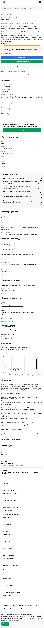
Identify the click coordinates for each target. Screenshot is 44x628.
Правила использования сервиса (11, 565)
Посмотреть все (5, 293)
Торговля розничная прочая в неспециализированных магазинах (19, 312)
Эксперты (5, 521)
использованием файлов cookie (33, 618)
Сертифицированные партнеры (11, 514)
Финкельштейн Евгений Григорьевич (11, 330)
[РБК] (4, 2)
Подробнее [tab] (4, 43)
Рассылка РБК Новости (31, 605)
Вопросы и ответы (7, 595)
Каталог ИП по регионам (9, 562)
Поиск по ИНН (6, 582)
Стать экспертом (7, 497)
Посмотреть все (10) (7, 321)
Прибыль (19, 353)
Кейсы (4, 527)
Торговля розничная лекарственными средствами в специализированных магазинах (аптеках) (21, 317)
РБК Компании (10, 2)
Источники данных (7, 588)
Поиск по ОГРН (6, 578)
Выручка (10, 353)
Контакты (5, 571)
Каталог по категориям (8, 555)
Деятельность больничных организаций (12, 306)
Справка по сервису (8, 575)
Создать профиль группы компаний (12, 507)
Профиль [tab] (3, 71)
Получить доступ (22, 130)
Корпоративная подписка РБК (10, 493)
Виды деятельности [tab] (13, 71)
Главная (3, 14)
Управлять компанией (22, 57)
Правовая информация (27, 608)
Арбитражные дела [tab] (25, 74)
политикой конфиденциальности (11, 620)
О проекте (5, 483)
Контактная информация (9, 605)
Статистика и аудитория (9, 585)
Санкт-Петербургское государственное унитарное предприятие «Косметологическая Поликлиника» (19, 265)
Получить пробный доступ (9, 490)
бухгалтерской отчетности (15, 349)
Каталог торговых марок (9, 558)
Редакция (20, 605)
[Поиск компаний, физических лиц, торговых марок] (22, 8)
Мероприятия (6, 534)
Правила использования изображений (12, 569)
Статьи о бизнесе (7, 541)
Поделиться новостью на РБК (10, 486)
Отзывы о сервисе (7, 510)
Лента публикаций (7, 517)
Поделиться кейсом (8, 504)
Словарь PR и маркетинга (9, 545)
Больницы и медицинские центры (25, 23)
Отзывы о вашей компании (9, 500)
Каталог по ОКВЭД (7, 548)
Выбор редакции (7, 524)
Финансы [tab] (22, 71)
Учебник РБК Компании (9, 538)
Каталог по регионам (8, 551)
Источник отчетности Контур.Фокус (12, 592)
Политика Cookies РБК (8, 599)
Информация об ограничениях (11, 608)
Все (3, 353)
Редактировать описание (7, 53)
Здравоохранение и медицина (8, 23)
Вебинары (5, 531)
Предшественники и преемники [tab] (10, 74)
